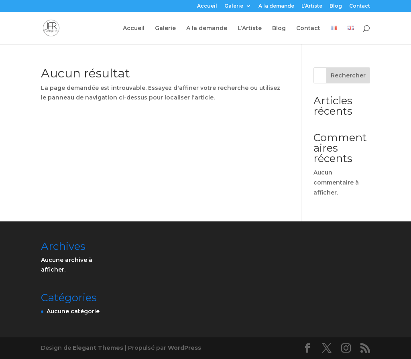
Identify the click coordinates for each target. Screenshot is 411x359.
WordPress (184, 347)
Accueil (207, 6)
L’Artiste (311, 6)
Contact (359, 6)
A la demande (276, 6)
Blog (336, 6)
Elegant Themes (98, 347)
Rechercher (348, 75)
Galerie (233, 6)
